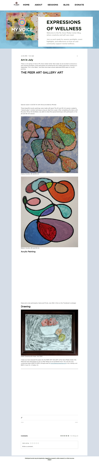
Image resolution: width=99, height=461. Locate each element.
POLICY (49, 459)
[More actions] (77, 56)
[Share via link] (21, 417)
